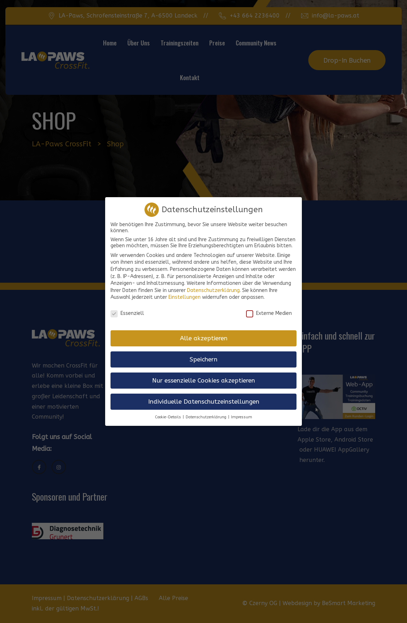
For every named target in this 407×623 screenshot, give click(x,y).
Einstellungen (184, 292)
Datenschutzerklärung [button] (206, 411)
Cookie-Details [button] (168, 411)
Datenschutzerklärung (213, 285)
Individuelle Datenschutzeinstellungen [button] (203, 396)
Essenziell (127, 308)
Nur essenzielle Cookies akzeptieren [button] (203, 375)
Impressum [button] (241, 411)
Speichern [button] (203, 353)
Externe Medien (269, 308)
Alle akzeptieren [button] (203, 332)
